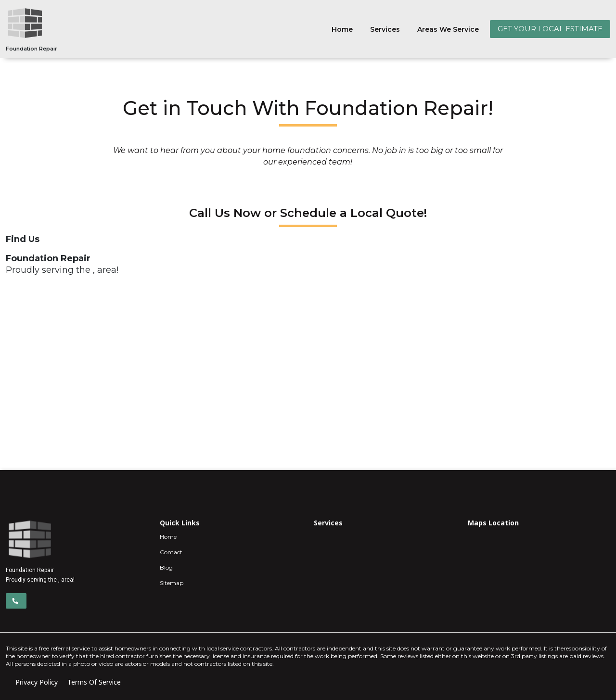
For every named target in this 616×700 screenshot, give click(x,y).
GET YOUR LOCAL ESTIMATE (550, 28)
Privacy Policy (36, 682)
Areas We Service (448, 29)
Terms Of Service (94, 682)
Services (385, 29)
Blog (166, 567)
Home (342, 29)
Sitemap (171, 582)
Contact (171, 552)
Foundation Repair (31, 48)
